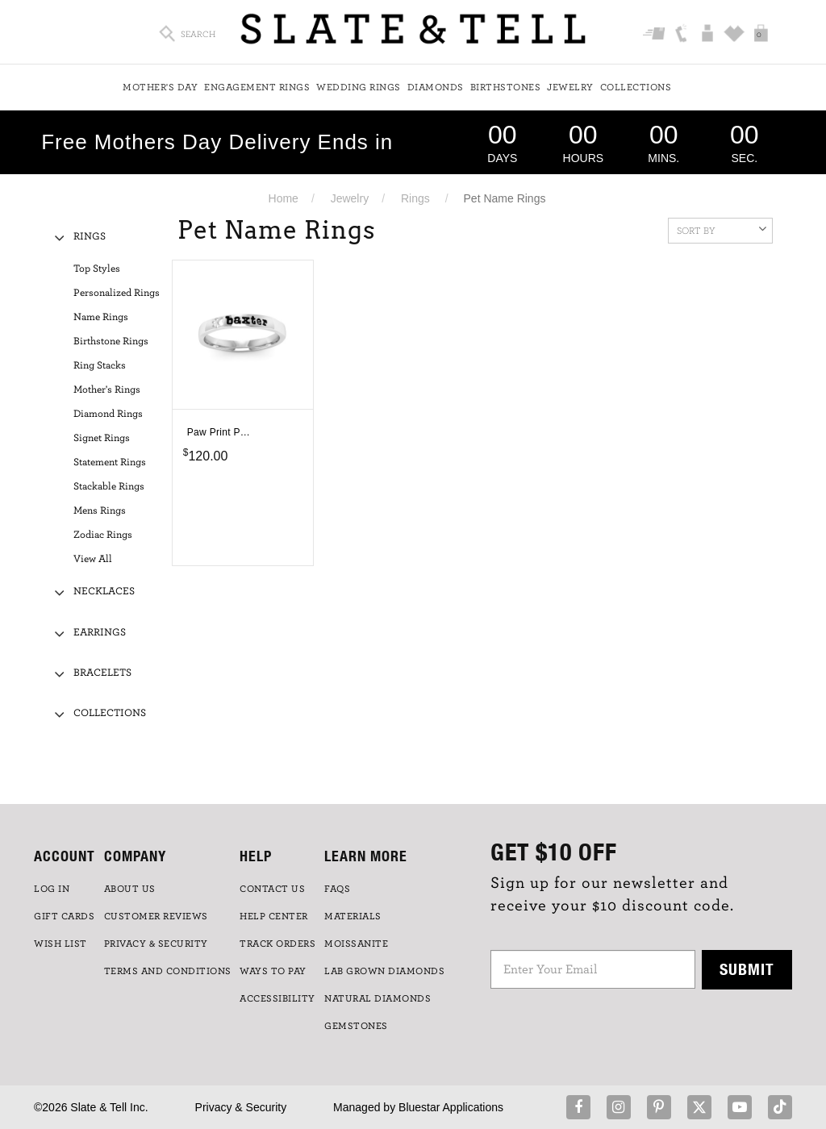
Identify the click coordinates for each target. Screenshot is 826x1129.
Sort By (721, 229)
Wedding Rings (358, 87)
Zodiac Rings (102, 535)
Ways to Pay (273, 971)
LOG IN (51, 889)
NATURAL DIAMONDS (377, 998)
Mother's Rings (106, 390)
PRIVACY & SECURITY (156, 943)
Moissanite (356, 943)
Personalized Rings (116, 293)
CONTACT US (272, 889)
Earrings (99, 632)
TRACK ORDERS (277, 943)
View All (92, 559)
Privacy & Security (241, 1107)
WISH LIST (60, 943)
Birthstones (505, 87)
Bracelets (102, 673)
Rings (415, 198)
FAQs (337, 889)
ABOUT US (130, 889)
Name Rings (100, 317)
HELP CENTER (274, 916)
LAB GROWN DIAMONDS (384, 971)
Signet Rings (101, 438)
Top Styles (96, 269)
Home (283, 198)
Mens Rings (99, 511)
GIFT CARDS (64, 916)
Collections (636, 87)
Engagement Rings (257, 87)
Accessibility (277, 998)
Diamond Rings (108, 414)
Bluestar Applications (450, 1107)
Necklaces (104, 591)
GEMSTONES (356, 1026)
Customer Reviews (156, 916)
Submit (747, 969)
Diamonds (435, 87)
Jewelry (570, 87)
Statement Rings (109, 462)
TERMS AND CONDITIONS (168, 971)
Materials (353, 916)
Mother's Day (160, 87)
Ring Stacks (99, 365)
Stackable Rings (108, 486)
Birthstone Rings (110, 341)
